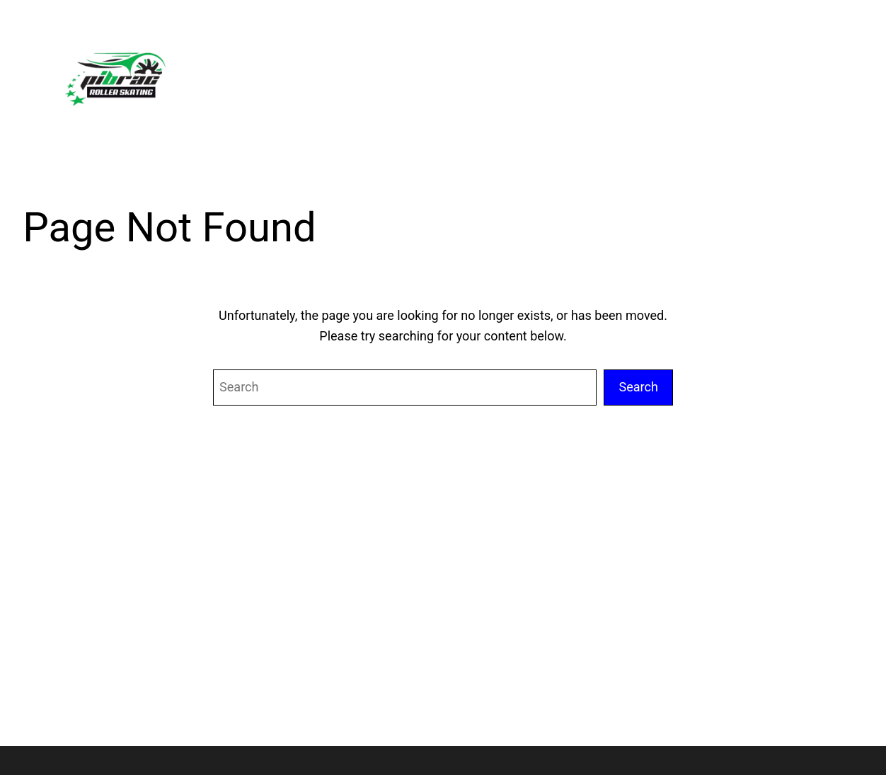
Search (638, 386)
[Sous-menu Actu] (664, 75)
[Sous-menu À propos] (457, 75)
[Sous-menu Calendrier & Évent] (566, 75)
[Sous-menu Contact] (819, 75)
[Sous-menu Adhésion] (737, 75)
